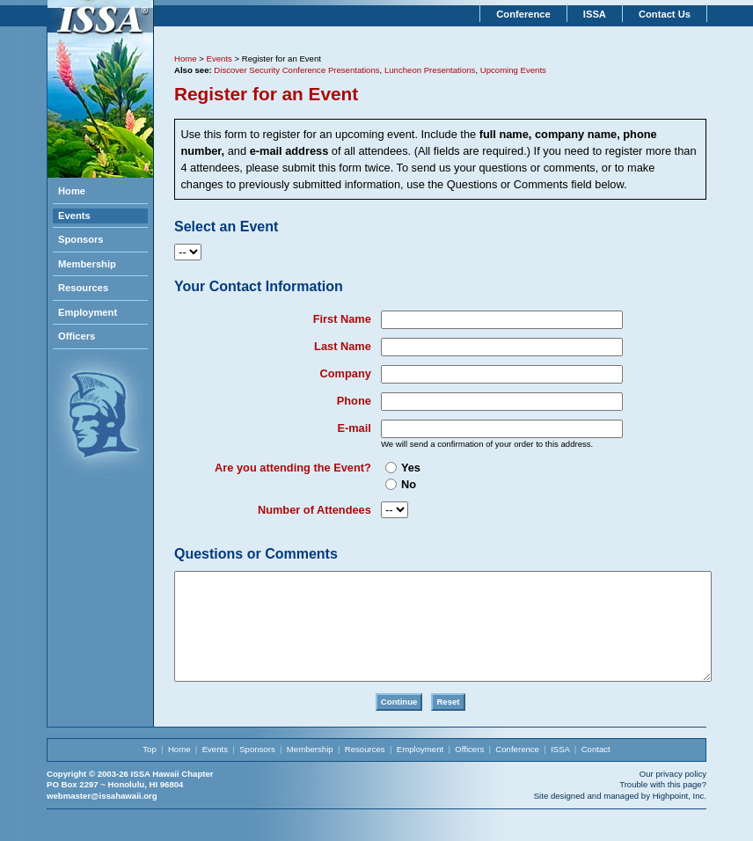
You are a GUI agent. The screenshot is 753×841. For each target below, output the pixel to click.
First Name (342, 318)
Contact (595, 770)
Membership (87, 264)
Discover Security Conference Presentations (296, 70)
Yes (410, 467)
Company (345, 373)
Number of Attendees (314, 509)
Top (149, 770)
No (408, 484)
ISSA (594, 14)
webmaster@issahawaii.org (102, 817)
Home (71, 191)
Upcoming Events (513, 70)
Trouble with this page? (662, 805)
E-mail (353, 428)
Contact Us (665, 14)
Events (74, 215)
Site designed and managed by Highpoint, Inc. (620, 817)
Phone (354, 400)
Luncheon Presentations (429, 70)
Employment (87, 312)
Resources (83, 287)
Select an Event (226, 226)
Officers (76, 336)
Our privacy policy (673, 795)
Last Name (342, 346)
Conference (523, 14)
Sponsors (81, 239)
